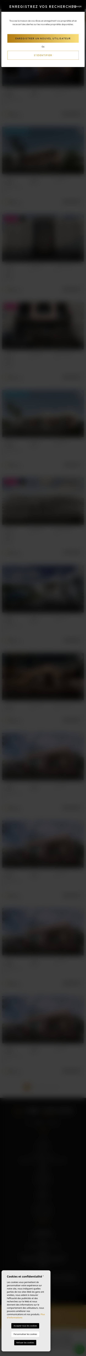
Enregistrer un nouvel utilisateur (43, 38)
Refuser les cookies (25, 1342)
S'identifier (43, 55)
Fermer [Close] (75, 6)
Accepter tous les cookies (25, 1325)
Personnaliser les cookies (25, 1334)
